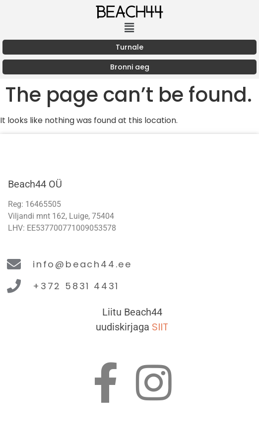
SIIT (160, 327)
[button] (129, 27)
